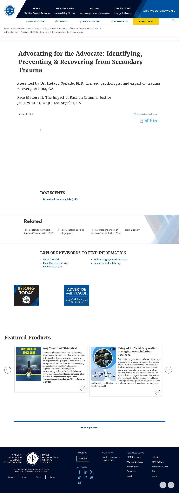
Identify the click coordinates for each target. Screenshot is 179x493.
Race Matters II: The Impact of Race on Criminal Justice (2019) (71, 28)
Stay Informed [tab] (65, 11)
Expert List (131, 471)
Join (153, 471)
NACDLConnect (134, 457)
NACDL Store (35, 21)
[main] (89, 223)
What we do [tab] (150, 10)
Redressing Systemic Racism (110, 259)
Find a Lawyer (89, 21)
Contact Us (119, 21)
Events (130, 475)
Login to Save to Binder (145, 114)
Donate (61, 21)
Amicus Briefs (132, 466)
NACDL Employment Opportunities (110, 458)
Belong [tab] (94, 11)
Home (7, 28)
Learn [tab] (36, 11)
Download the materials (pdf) (60, 199)
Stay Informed (19, 28)
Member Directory (135, 461)
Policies (38, 477)
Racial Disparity (34, 28)
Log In (154, 475)
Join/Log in (146, 21)
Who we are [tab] (167, 10)
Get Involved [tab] (123, 11)
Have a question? (89, 427)
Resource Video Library (107, 263)
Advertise (156, 457)
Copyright (11, 477)
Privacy (24, 477)
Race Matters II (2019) (55, 263)
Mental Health (51, 259)
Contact (52, 477)
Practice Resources (160, 466)
